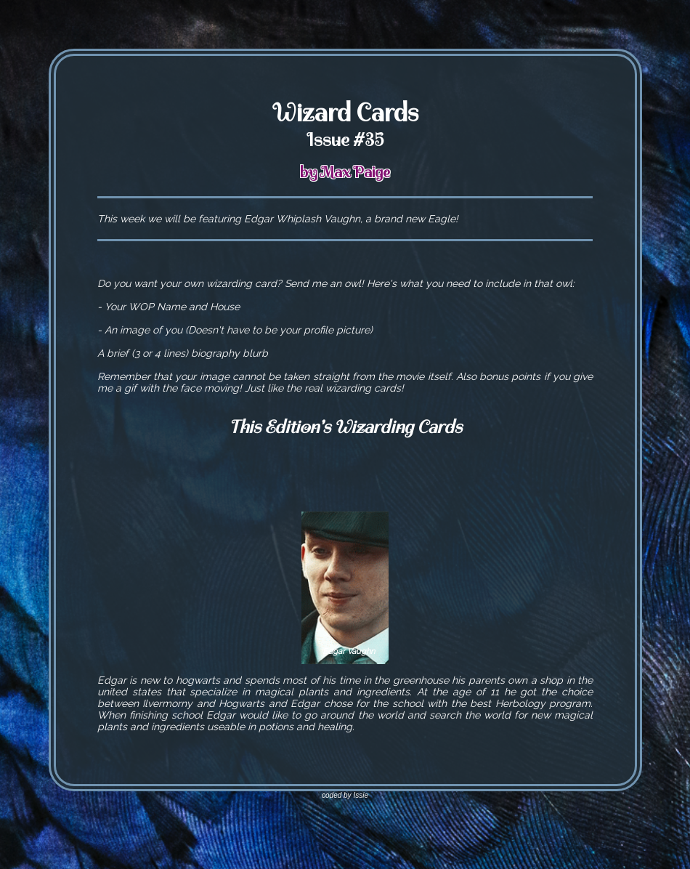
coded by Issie (345, 795)
